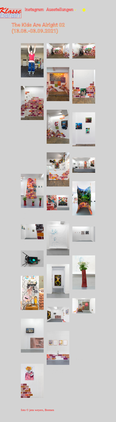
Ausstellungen (59, 9)
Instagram (34, 9)
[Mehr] (84, 10)
